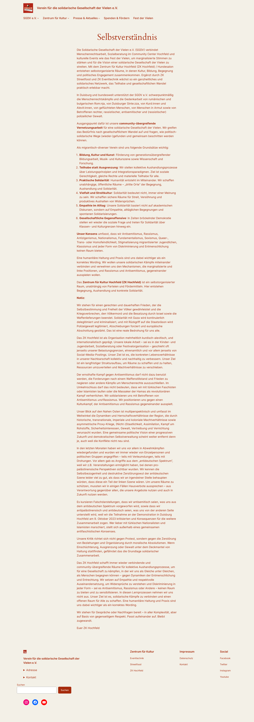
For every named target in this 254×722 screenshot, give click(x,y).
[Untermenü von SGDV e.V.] (38, 18)
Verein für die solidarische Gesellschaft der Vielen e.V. (77, 8)
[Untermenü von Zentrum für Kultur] (68, 18)
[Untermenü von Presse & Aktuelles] (99, 18)
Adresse (31, 670)
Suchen (21, 684)
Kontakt (31, 677)
